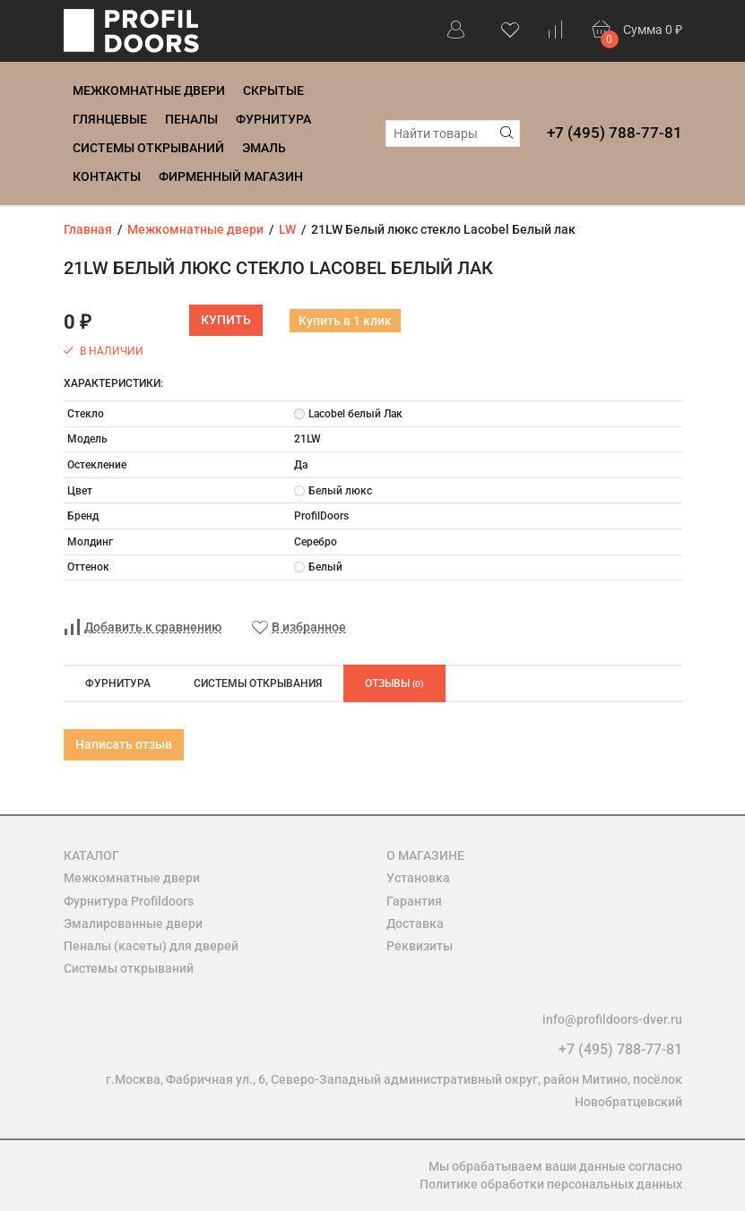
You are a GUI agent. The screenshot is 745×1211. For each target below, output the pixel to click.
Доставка (415, 923)
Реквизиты (419, 946)
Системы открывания (258, 683)
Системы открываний (148, 148)
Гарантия (414, 901)
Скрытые (273, 90)
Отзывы (394, 683)
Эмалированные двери (133, 923)
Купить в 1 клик (345, 320)
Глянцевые (110, 119)
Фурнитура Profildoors (129, 901)
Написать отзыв (123, 744)
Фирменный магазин (231, 176)
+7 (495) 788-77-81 (614, 133)
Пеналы (191, 119)
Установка (418, 878)
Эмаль (264, 148)
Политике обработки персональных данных (551, 1184)
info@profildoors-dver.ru (612, 1019)
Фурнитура (273, 119)
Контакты (107, 176)
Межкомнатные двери (149, 90)
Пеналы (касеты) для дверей (151, 946)
